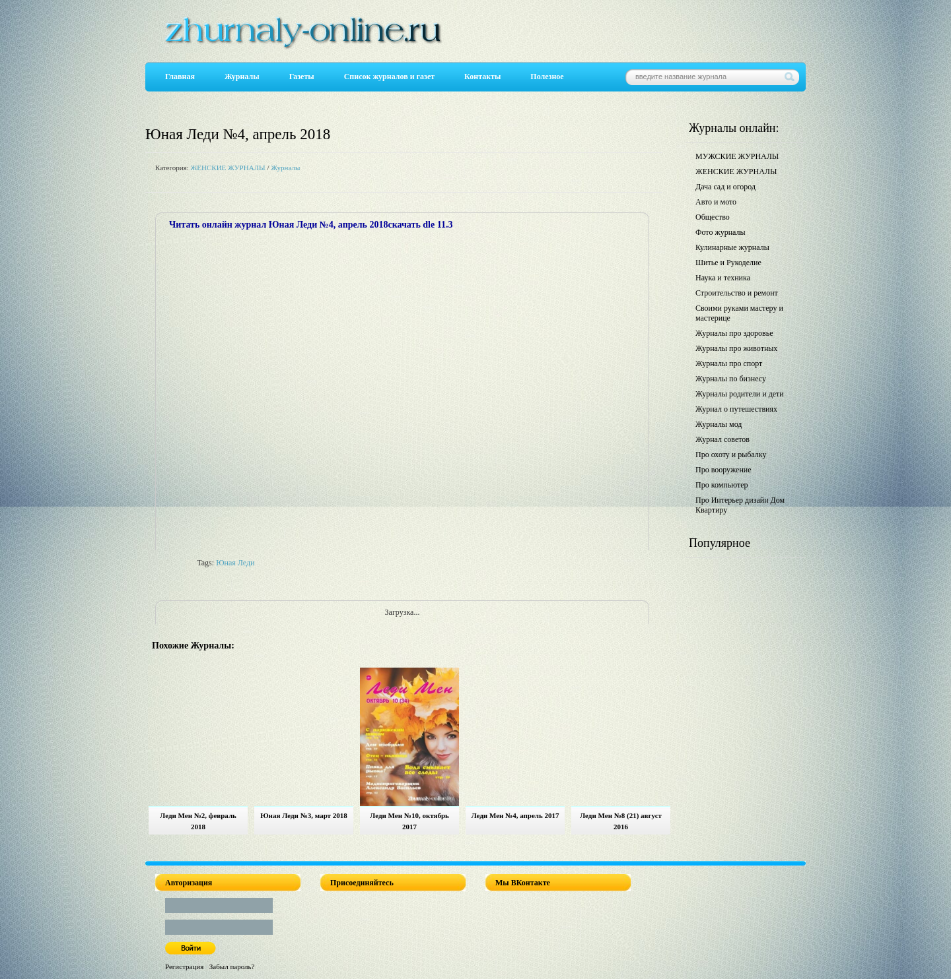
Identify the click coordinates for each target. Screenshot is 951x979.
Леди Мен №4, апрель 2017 (515, 815)
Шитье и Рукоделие (728, 262)
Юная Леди (235, 562)
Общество (712, 217)
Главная (180, 76)
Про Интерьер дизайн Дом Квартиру (740, 505)
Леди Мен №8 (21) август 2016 (621, 821)
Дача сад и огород (725, 186)
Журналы (242, 76)
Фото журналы (720, 232)
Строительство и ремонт (736, 293)
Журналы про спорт (728, 363)
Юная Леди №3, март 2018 (303, 815)
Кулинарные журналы (732, 247)
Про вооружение (723, 469)
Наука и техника (722, 277)
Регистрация (184, 966)
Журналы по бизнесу (730, 378)
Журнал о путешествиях (736, 409)
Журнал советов (722, 439)
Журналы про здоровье (734, 333)
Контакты (482, 76)
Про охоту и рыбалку (731, 454)
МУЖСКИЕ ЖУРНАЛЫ (737, 156)
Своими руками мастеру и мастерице (739, 313)
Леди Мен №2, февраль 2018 (198, 821)
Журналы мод (718, 424)
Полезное (546, 76)
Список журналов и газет (389, 76)
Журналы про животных (736, 348)
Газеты (301, 76)
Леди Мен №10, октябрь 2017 (409, 821)
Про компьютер (721, 485)
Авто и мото (715, 201)
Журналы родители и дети (739, 393)
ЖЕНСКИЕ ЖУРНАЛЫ (227, 168)
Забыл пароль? (232, 966)
